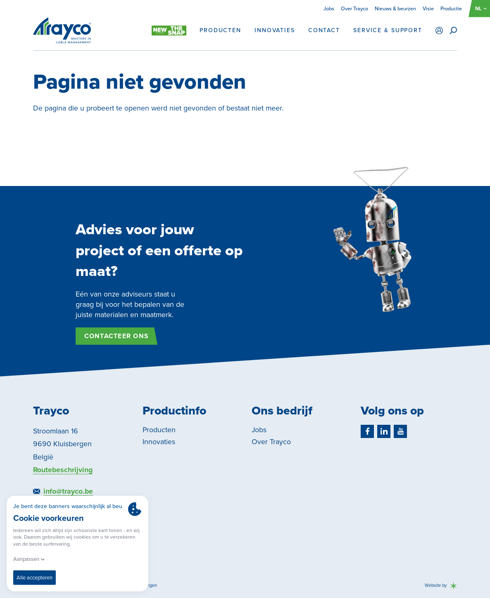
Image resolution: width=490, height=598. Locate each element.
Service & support (387, 30)
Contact (324, 30)
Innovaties (275, 30)
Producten (220, 30)
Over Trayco (354, 8)
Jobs (328, 8)
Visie (428, 8)
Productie (451, 8)
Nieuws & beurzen (395, 8)
